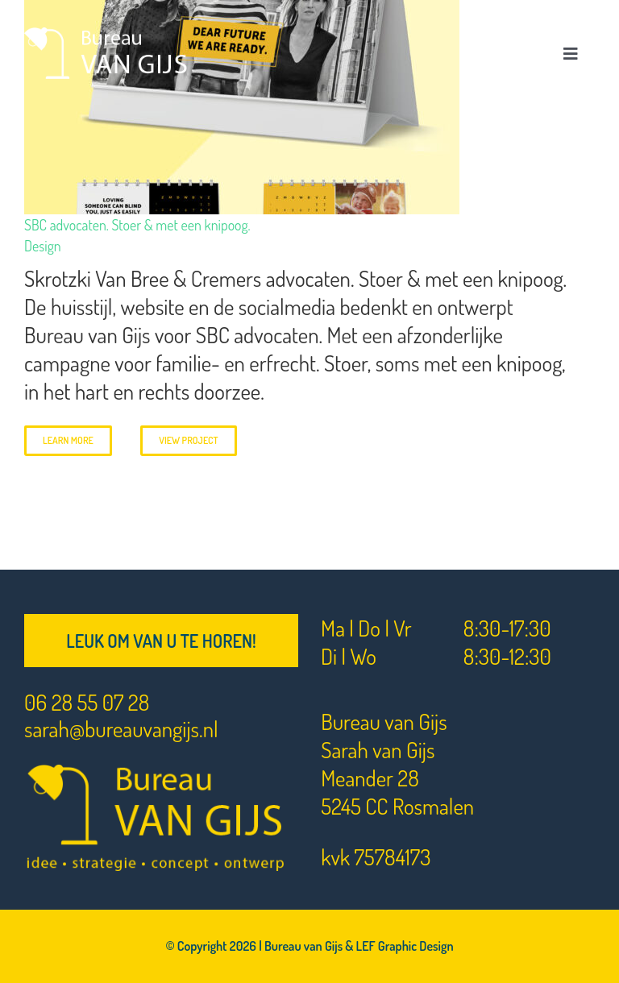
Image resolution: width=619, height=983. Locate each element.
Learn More (68, 440)
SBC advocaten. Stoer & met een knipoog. (137, 225)
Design (42, 246)
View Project (188, 440)
